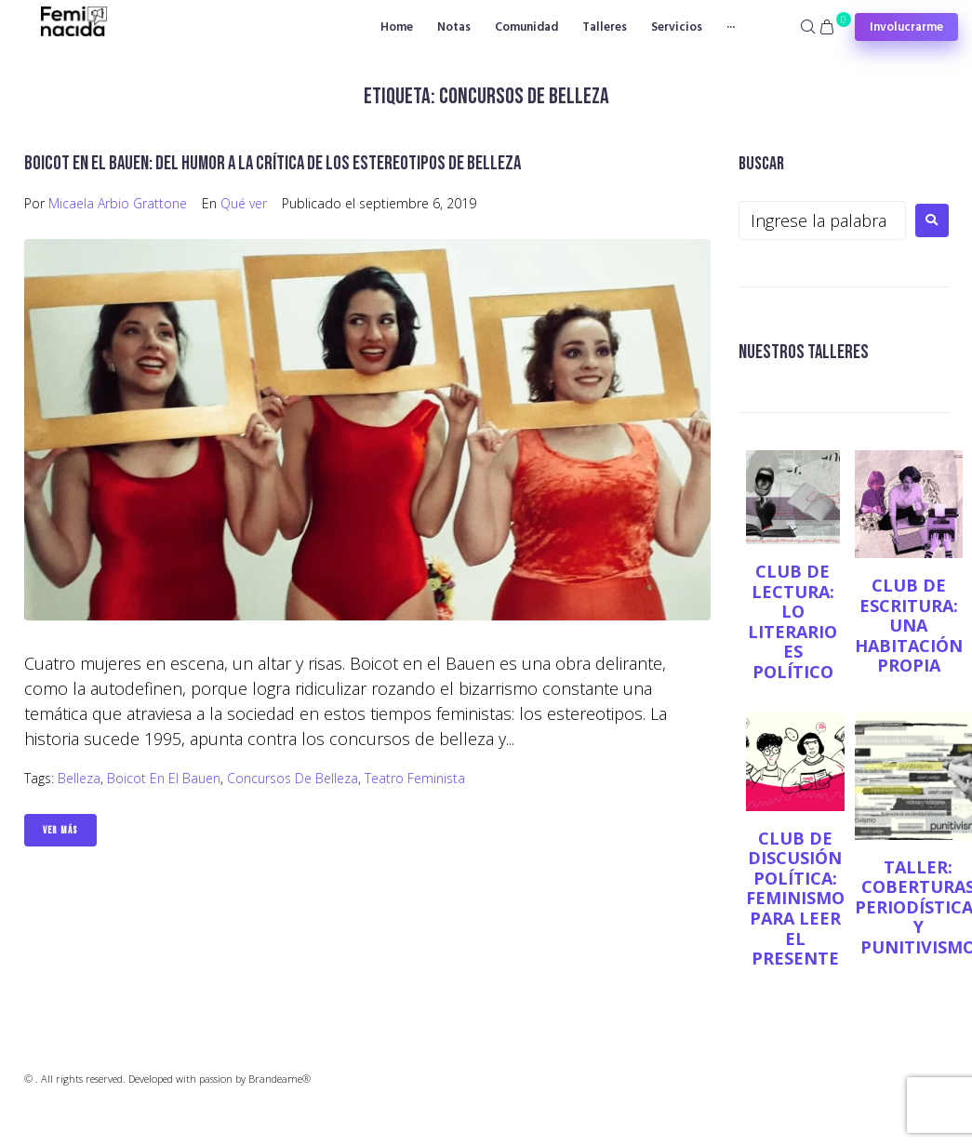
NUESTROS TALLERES (804, 352)
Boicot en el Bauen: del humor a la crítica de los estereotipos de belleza (272, 163)
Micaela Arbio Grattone (117, 203)
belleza (79, 778)
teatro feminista (415, 778)
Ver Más (60, 830)
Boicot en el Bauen (163, 778)
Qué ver (243, 203)
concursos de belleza (292, 778)
